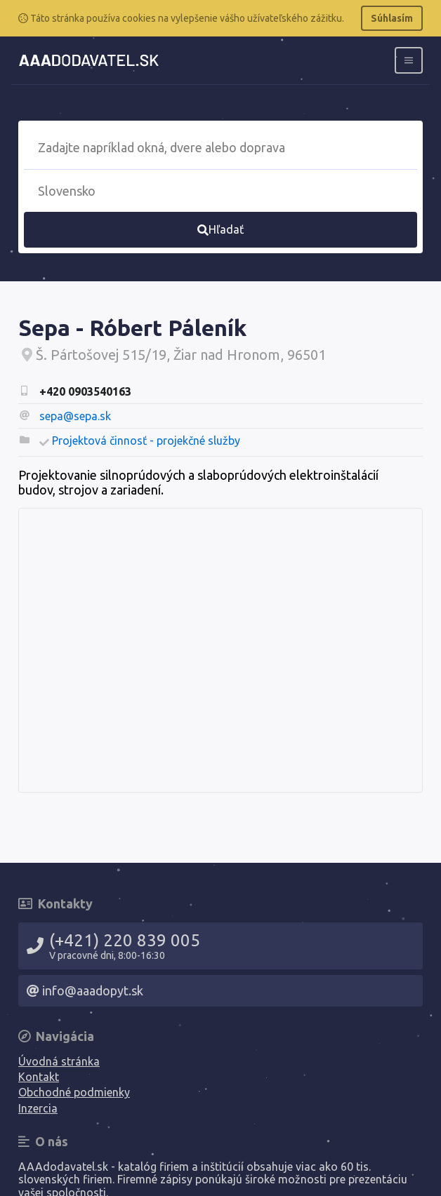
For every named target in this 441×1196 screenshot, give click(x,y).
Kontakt (38, 1076)
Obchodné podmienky (74, 1092)
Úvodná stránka (59, 1061)
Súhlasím (392, 18)
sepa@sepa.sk (75, 416)
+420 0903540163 (85, 391)
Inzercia (38, 1108)
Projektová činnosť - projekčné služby (146, 440)
